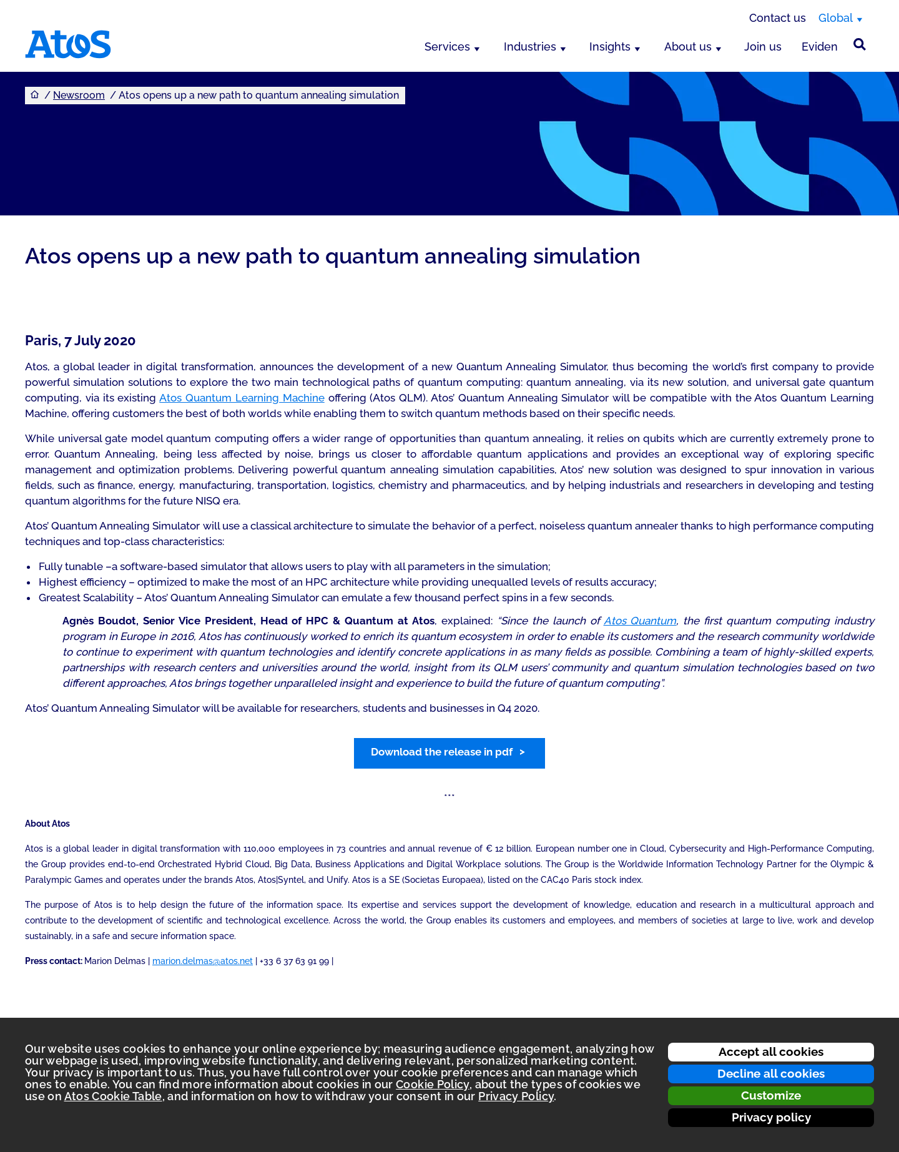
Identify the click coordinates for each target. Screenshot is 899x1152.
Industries (530, 46)
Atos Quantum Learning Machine (241, 397)
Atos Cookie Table (113, 1096)
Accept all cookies (771, 1051)
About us (688, 46)
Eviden (820, 46)
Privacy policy (771, 1117)
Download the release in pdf (442, 752)
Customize (771, 1095)
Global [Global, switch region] (835, 17)
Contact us (777, 17)
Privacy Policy (516, 1096)
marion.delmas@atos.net (202, 961)
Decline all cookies (771, 1073)
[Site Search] (859, 44)
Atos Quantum (640, 620)
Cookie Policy (432, 1084)
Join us (763, 46)
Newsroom (79, 95)
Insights (610, 46)
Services (447, 46)
